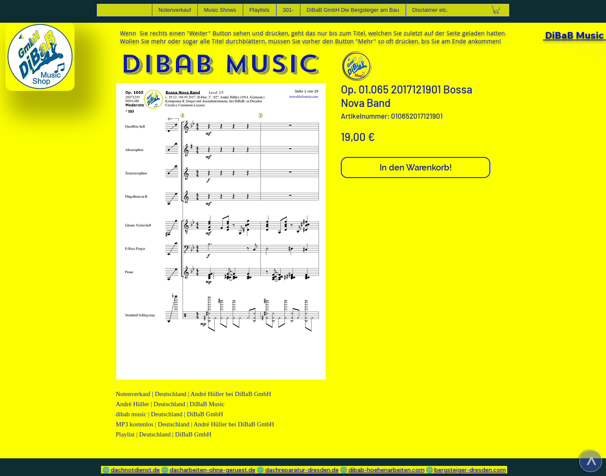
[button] (220, 10)
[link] (496, 9)
